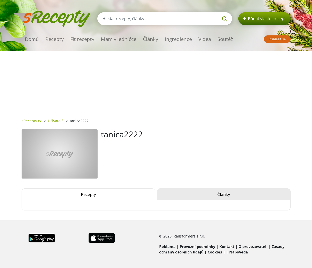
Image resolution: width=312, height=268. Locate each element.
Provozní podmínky (197, 246)
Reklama (167, 246)
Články (150, 39)
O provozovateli (253, 246)
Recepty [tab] (88, 194)
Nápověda (238, 252)
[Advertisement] (156, 81)
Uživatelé (55, 120)
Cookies (215, 252)
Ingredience (178, 39)
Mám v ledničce (118, 39)
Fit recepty (82, 39)
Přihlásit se (277, 39)
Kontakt (226, 246)
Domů (32, 39)
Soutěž (225, 39)
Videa (204, 39)
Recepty (54, 39)
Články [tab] (223, 194)
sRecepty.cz (31, 120)
